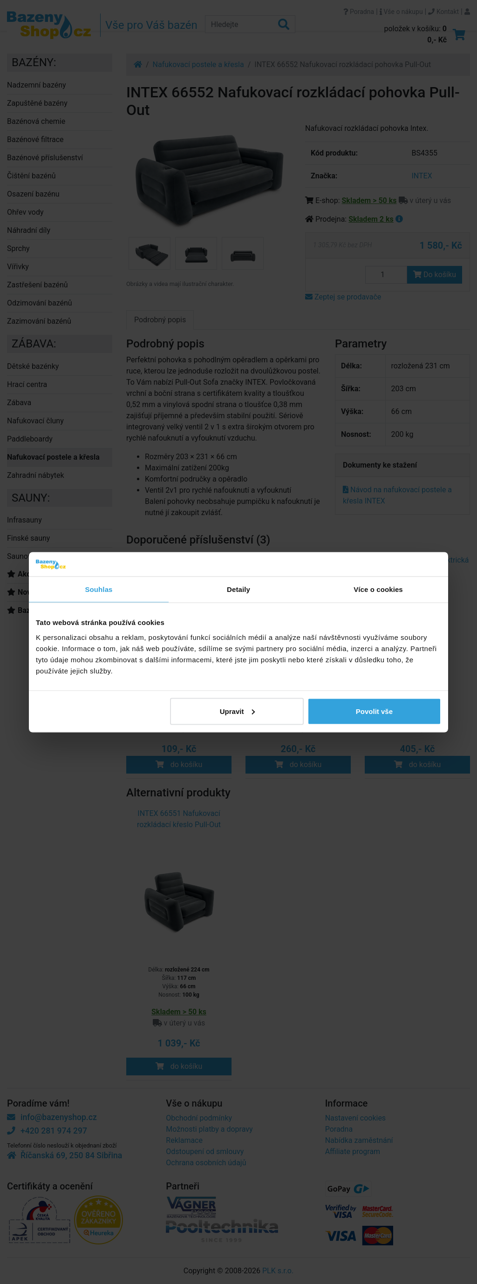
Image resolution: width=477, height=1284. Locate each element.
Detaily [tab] (238, 589)
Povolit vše (374, 711)
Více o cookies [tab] (378, 589)
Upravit (237, 711)
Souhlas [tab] (98, 589)
